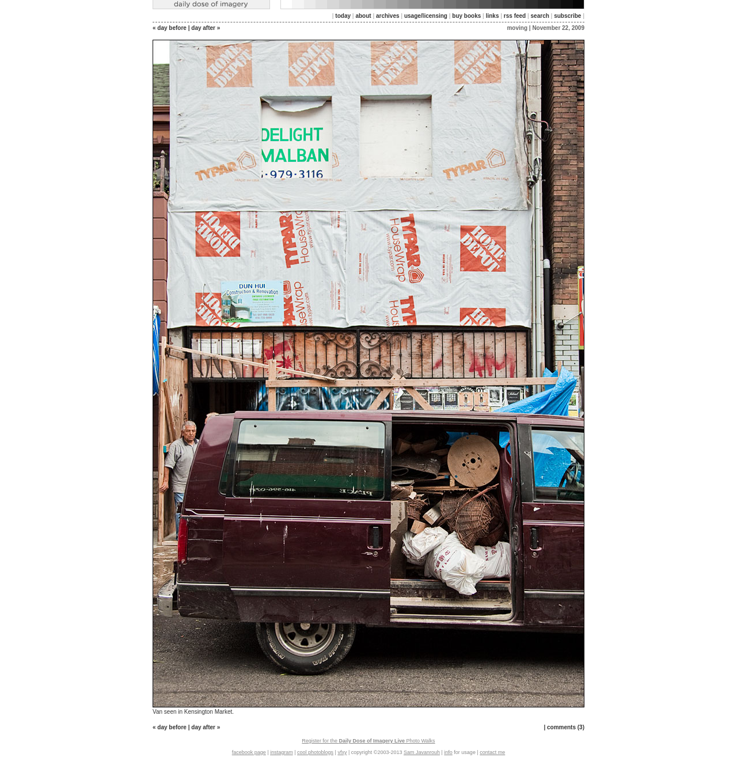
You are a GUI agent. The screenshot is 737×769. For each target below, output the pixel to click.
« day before (170, 28)
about (363, 16)
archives (388, 16)
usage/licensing (425, 16)
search (540, 16)
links (492, 16)
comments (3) (565, 727)
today (343, 16)
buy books (466, 16)
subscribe (567, 16)
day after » (205, 28)
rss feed (515, 16)
